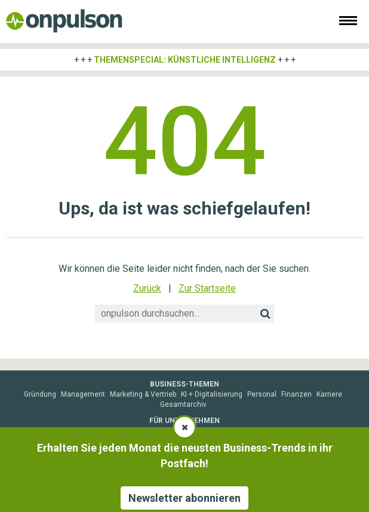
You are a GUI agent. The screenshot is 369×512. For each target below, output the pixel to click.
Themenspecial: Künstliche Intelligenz (185, 60)
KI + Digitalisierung (211, 394)
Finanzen (296, 394)
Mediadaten (65, 431)
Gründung (40, 394)
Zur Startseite (207, 288)
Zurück (147, 288)
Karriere (329, 394)
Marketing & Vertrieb (143, 394)
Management (83, 394)
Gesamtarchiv (183, 404)
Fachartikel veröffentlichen (276, 431)
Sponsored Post (116, 431)
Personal (261, 394)
